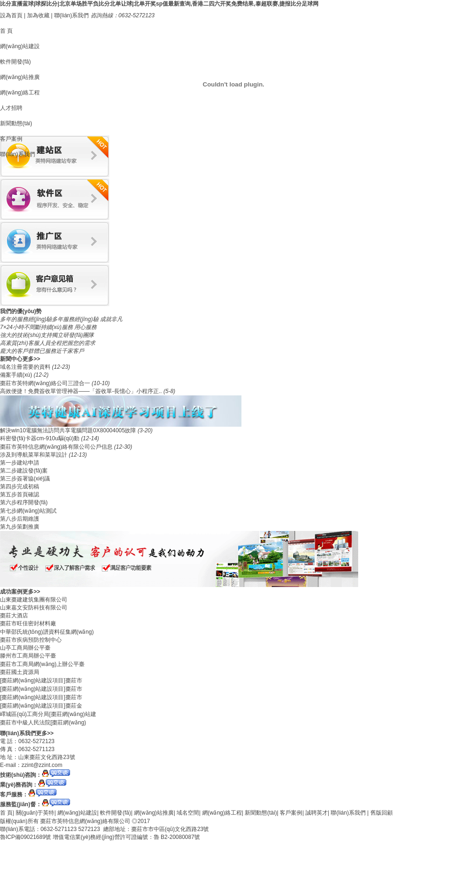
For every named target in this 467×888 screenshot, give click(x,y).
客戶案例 (11, 139)
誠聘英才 (316, 812)
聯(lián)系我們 (71, 15)
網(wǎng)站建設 (20, 46)
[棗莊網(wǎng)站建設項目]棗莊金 (41, 705)
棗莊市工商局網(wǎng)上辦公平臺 (42, 664)
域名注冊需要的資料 (26, 367)
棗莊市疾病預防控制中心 (31, 640)
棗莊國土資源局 (19, 672)
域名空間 (188, 812)
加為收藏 (38, 15)
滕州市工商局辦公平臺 (28, 655)
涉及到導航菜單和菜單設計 (34, 454)
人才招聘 (11, 108)
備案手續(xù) (17, 375)
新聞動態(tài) (16, 123)
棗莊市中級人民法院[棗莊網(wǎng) (43, 722)
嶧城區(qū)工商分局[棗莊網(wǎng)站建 (48, 714)
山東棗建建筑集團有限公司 (33, 599)
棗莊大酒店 (14, 615)
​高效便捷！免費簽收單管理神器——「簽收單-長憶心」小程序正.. (81, 391)
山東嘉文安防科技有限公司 (33, 607)
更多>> (31, 359)
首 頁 (6, 31)
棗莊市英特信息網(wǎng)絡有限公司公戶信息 (57, 447)
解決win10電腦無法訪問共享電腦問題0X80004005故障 (69, 430)
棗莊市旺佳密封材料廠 (28, 623)
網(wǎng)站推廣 (20, 77)
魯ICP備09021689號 (25, 837)
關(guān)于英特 (35, 812)
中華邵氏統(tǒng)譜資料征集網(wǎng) (47, 632)
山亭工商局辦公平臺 (25, 648)
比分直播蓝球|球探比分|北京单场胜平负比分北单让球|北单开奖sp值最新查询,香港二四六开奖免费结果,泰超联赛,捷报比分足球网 (159, 3)
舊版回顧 (381, 812)
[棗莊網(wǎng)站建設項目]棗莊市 (41, 680)
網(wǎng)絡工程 (20, 92)
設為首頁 (11, 15)
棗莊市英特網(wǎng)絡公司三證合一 (46, 383)
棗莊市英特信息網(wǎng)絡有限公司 (85, 821)
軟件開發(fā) (15, 61)
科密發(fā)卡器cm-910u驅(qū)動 (40, 438)
